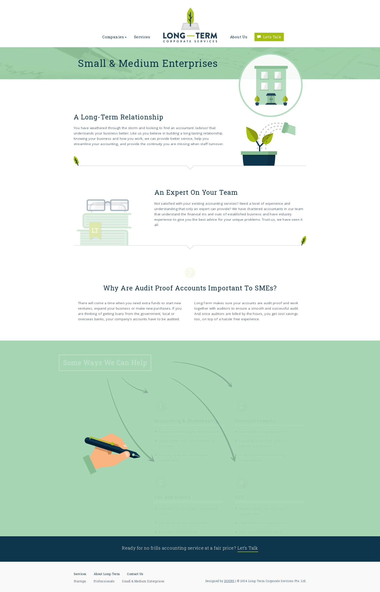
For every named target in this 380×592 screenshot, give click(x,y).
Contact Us (135, 574)
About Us (238, 36)
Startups (80, 581)
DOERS (229, 581)
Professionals (104, 581)
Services (142, 36)
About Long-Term (107, 574)
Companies (114, 36)
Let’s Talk (272, 36)
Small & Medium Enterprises (143, 581)
